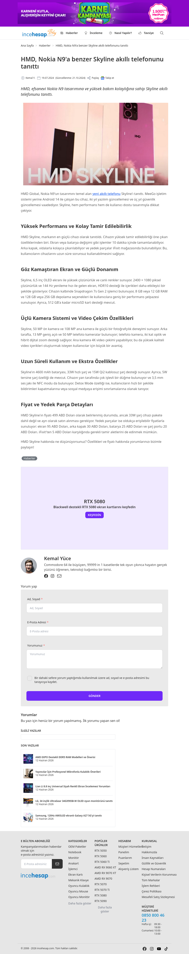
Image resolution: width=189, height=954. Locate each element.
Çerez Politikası (152, 891)
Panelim (123, 852)
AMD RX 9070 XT (105, 873)
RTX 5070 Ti (102, 890)
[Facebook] (46, 576)
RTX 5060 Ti (102, 862)
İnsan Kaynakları (153, 858)
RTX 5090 (100, 901)
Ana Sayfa (27, 45)
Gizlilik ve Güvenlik (154, 863)
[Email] (59, 576)
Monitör (73, 858)
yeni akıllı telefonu (106, 194)
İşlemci (72, 869)
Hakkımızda (149, 852)
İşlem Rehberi (151, 886)
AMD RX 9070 (103, 878)
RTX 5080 (100, 895)
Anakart (73, 863)
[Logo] (39, 33)
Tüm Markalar (151, 880)
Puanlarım (125, 858)
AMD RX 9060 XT (105, 867)
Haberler (69, 33)
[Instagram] (52, 576)
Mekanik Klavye (78, 880)
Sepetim (123, 863)
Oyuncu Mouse (78, 891)
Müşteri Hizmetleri (130, 846)
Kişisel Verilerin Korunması (159, 874)
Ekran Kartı (75, 874)
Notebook (74, 852)
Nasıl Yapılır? (120, 33)
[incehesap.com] (42, 876)
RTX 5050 (100, 850)
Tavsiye (146, 33)
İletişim (146, 846)
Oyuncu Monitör (79, 897)
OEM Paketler (77, 846)
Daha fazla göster (79, 903)
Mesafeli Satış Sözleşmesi (158, 897)
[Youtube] (159, 949)
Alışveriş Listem (128, 869)
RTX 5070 (100, 884)
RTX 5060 (100, 856)
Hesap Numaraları (154, 869)
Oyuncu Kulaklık (78, 886)
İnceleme (93, 33)
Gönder (94, 696)
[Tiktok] (166, 949)
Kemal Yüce (57, 558)
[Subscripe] (57, 864)
